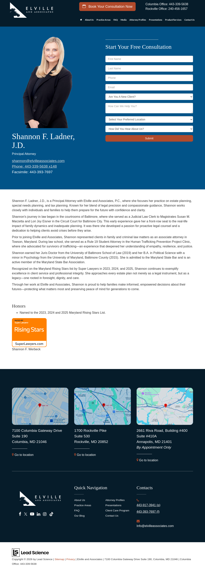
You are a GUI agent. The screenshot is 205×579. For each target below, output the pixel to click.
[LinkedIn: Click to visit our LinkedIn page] (38, 514)
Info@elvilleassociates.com (155, 526)
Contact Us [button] (189, 19)
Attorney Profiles (137, 19)
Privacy (70, 559)
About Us (79, 500)
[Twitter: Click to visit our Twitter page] (25, 514)
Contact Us (111, 515)
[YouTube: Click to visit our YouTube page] (32, 514)
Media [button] (124, 19)
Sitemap (59, 559)
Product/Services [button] (173, 19)
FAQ (115, 19)
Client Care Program (117, 510)
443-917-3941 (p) (148, 505)
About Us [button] (89, 19)
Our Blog (79, 515)
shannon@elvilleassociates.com (38, 161)
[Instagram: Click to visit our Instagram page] (44, 514)
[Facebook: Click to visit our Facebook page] (20, 514)
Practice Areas (82, 505)
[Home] (81, 21)
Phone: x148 (34, 166)
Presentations (155, 19)
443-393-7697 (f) (148, 511)
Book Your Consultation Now (107, 6)
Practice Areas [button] (104, 19)
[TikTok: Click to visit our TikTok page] (51, 514)
